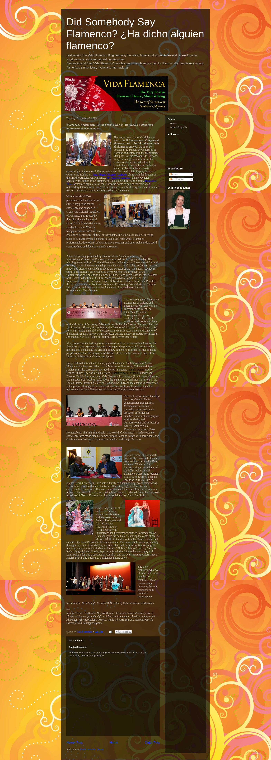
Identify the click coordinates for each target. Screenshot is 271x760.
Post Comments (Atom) (92, 749)
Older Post (152, 742)
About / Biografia (178, 127)
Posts (174, 174)
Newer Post (74, 742)
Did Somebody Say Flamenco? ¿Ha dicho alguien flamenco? (135, 33)
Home (114, 742)
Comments (176, 179)
